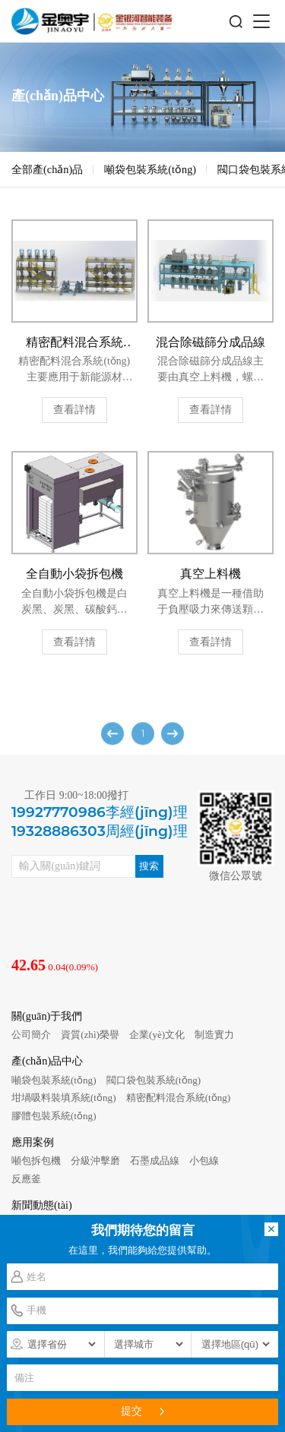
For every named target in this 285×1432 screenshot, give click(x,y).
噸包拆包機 (36, 1160)
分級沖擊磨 (95, 1160)
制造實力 (214, 1034)
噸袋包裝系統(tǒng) (150, 169)
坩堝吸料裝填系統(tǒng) (63, 1097)
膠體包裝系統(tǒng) (54, 1115)
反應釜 (26, 1178)
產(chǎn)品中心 (47, 1061)
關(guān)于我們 (46, 1016)
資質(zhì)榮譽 (90, 1034)
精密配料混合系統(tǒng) (178, 1097)
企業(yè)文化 (157, 1034)
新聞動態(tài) (41, 1205)
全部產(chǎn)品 (47, 169)
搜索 (149, 866)
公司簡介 (31, 1034)
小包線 (204, 1160)
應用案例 (32, 1142)
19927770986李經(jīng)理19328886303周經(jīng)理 (99, 821)
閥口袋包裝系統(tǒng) (153, 1080)
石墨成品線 (154, 1160)
